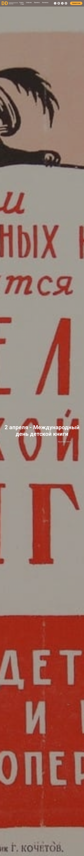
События (29, 2)
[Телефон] (55, 3)
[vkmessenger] (66, 3)
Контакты (45, 2)
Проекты (37, 2)
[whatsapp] (59, 3)
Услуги (21, 2)
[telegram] (62, 3)
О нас (22, 4)
